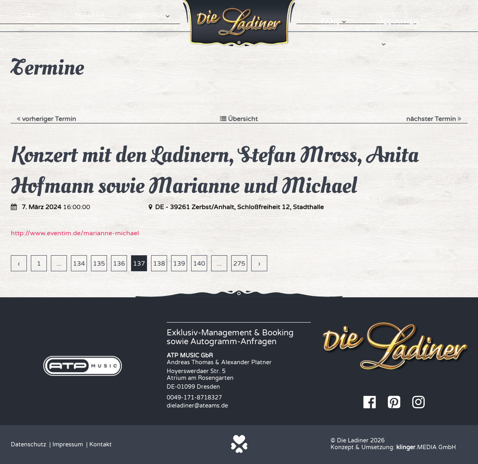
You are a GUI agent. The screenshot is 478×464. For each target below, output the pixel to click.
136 (119, 264)
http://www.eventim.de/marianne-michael (75, 233)
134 (79, 264)
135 (99, 264)
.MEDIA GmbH (426, 447)
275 (239, 264)
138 (159, 264)
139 (179, 264)
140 (199, 264)
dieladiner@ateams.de (197, 405)
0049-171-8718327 (194, 397)
